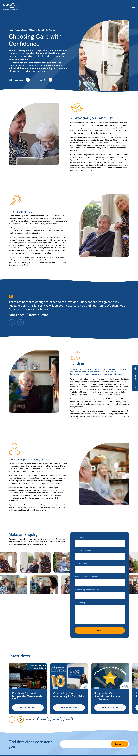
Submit (99, 630)
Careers (56, 719)
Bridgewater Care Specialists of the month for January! (108, 696)
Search (119, 744)
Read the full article (28, 707)
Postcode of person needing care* (100, 593)
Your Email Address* (100, 554)
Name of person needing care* (100, 580)
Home (11, 30)
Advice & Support (21, 30)
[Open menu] (134, 6)
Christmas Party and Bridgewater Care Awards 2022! (27, 696)
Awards (43, 719)
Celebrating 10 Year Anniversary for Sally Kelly (68, 694)
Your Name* (100, 541)
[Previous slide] (12, 322)
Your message (100, 613)
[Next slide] (20, 322)
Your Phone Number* (100, 567)
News (14, 688)
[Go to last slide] (12, 719)
